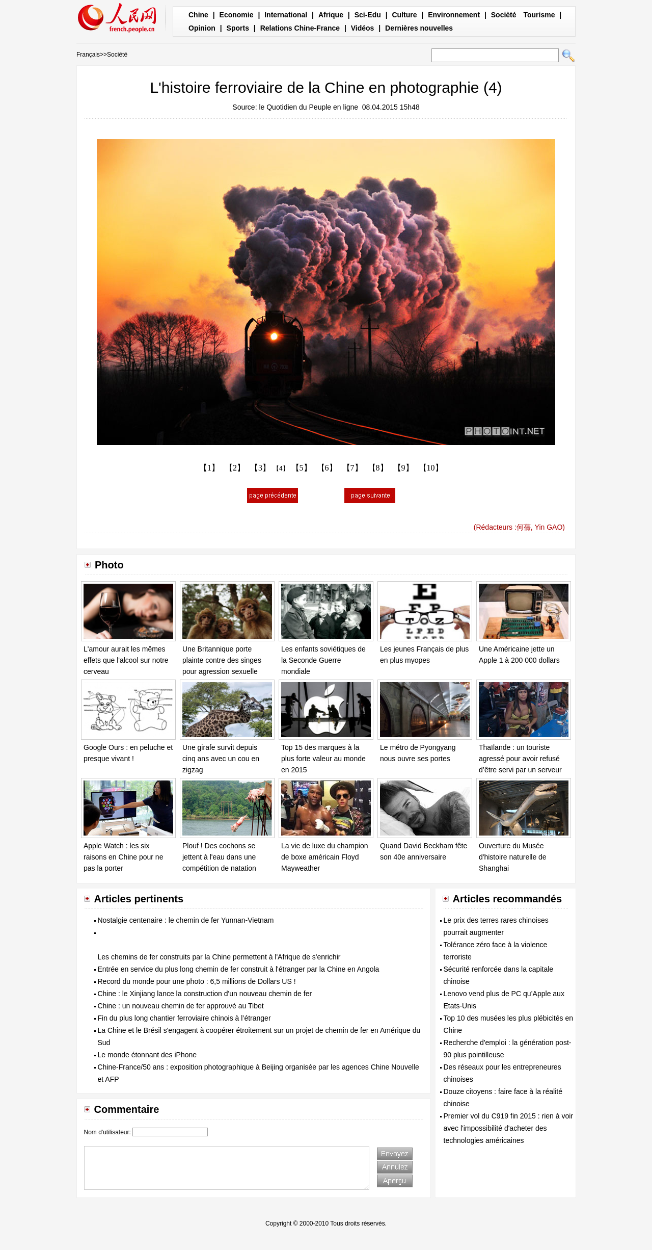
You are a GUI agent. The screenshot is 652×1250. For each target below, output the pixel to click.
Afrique (330, 15)
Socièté (504, 15)
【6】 (327, 467)
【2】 (235, 467)
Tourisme (539, 15)
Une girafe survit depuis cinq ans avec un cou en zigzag (220, 758)
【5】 (301, 467)
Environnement (454, 15)
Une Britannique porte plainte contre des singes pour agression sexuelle (221, 660)
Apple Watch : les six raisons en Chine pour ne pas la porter (123, 857)
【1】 (209, 467)
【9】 (403, 467)
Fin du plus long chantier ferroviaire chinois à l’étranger (184, 1018)
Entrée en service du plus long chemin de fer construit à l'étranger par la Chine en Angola (238, 969)
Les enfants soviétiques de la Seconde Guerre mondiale (323, 660)
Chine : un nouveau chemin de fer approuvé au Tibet (181, 1006)
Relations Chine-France (300, 28)
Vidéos (362, 28)
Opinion (201, 28)
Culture (404, 15)
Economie (237, 15)
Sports (238, 28)
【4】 (281, 468)
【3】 (260, 467)
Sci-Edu (368, 15)
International (285, 15)
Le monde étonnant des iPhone (147, 1055)
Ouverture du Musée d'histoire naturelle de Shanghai (513, 857)
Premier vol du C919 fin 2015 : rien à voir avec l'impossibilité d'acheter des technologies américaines (508, 1128)
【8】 (378, 467)
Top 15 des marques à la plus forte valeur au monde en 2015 (323, 758)
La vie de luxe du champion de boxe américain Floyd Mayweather (324, 857)
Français (88, 54)
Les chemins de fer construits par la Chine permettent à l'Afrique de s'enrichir (219, 957)
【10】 (431, 467)
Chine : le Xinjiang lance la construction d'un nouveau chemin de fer (205, 993)
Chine (198, 15)
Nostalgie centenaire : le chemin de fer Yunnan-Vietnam (186, 920)
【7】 (352, 467)
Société (117, 54)
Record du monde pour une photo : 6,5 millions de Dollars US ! (197, 981)
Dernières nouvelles (419, 28)
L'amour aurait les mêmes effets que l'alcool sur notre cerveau (126, 660)
